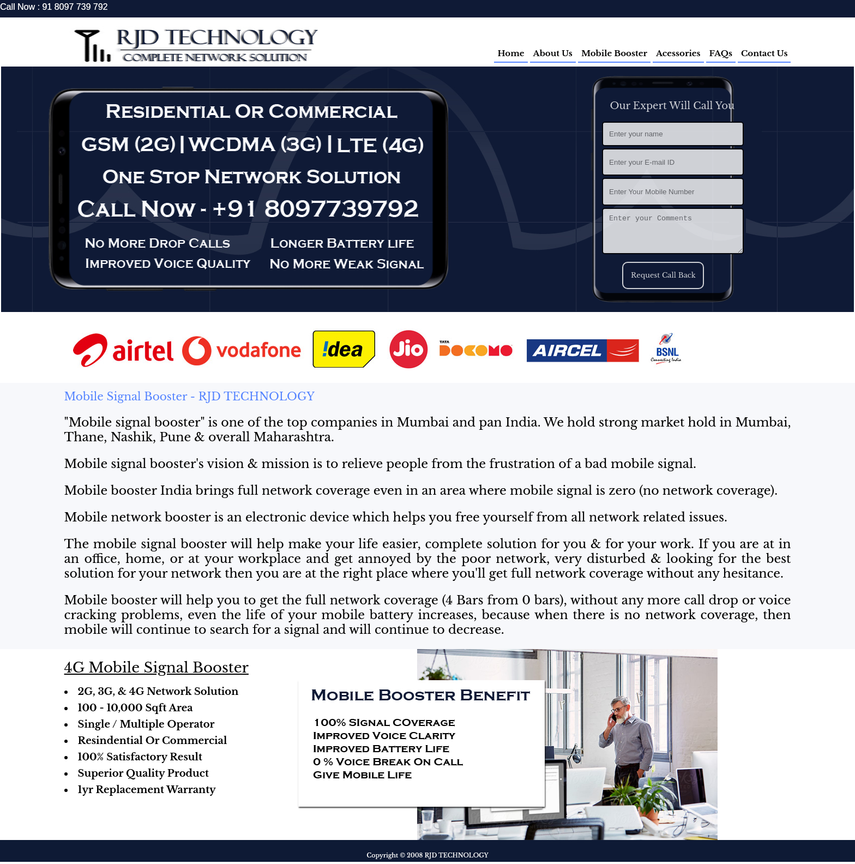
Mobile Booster (614, 53)
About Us (553, 53)
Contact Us (764, 53)
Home (510, 53)
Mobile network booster (137, 517)
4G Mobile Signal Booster (156, 667)
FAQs (720, 53)
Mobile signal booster (135, 422)
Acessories (678, 53)
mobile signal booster (159, 544)
